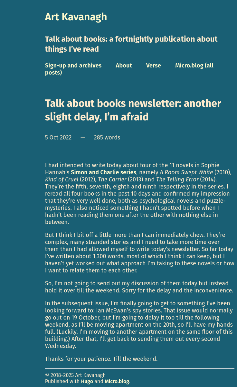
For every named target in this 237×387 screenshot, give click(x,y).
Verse (153, 65)
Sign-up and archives (73, 65)
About (124, 65)
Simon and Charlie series (103, 172)
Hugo (87, 381)
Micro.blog (117, 381)
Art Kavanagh (76, 17)
